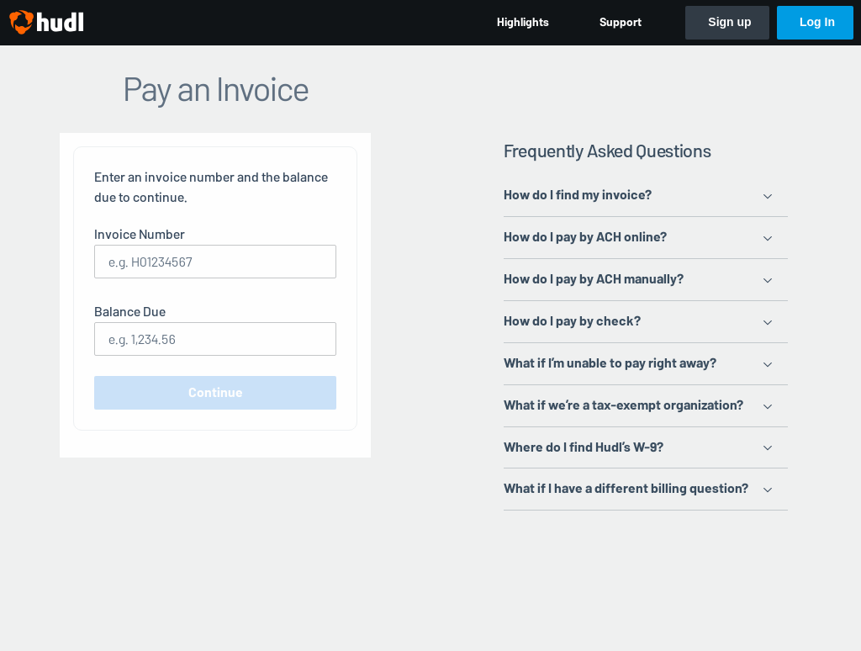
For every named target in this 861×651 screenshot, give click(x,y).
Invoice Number (139, 234)
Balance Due (130, 312)
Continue (215, 392)
